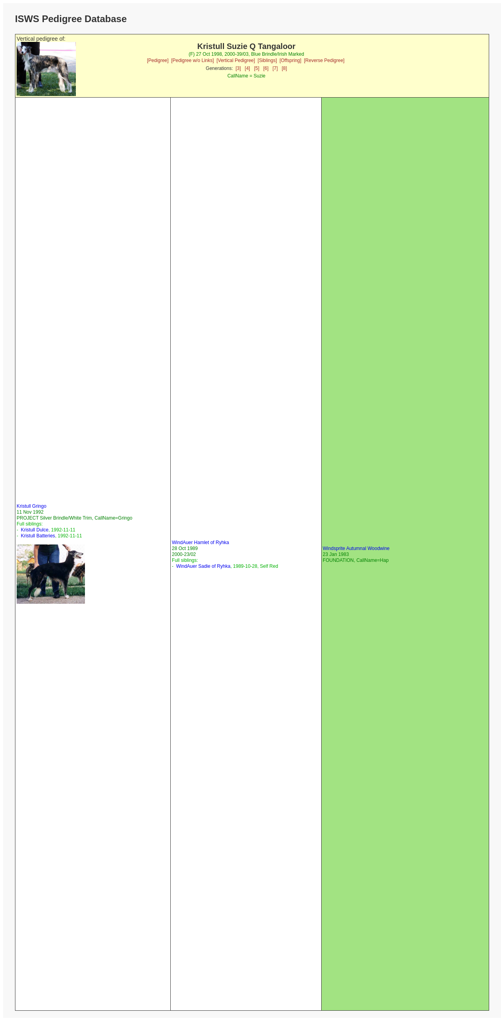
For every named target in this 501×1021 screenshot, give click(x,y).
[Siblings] (267, 60)
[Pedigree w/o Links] (192, 60)
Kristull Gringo (31, 506)
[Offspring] (290, 60)
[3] (238, 68)
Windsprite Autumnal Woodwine (356, 548)
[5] (256, 68)
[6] (265, 68)
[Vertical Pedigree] (236, 60)
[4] (247, 68)
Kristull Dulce (35, 530)
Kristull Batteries (38, 536)
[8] (284, 68)
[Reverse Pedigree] (324, 60)
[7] (275, 68)
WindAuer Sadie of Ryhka (203, 566)
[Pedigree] (158, 60)
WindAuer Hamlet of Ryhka (200, 542)
